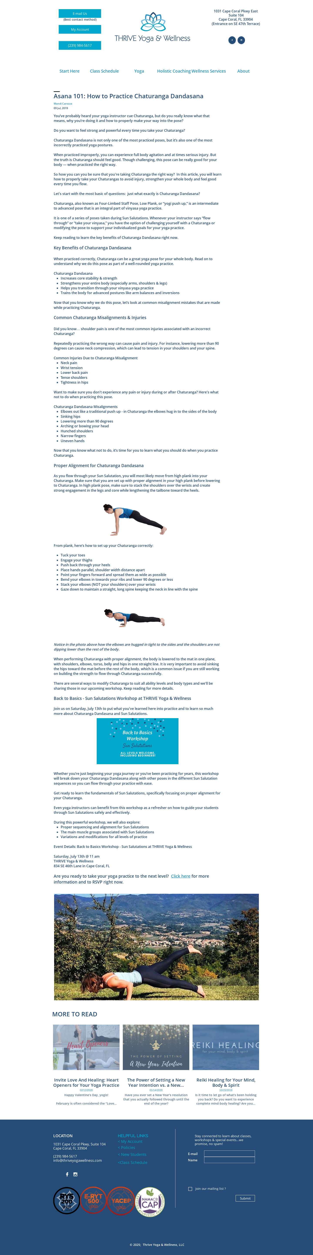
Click (176, 876)
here (185, 876)
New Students (133, 1154)
